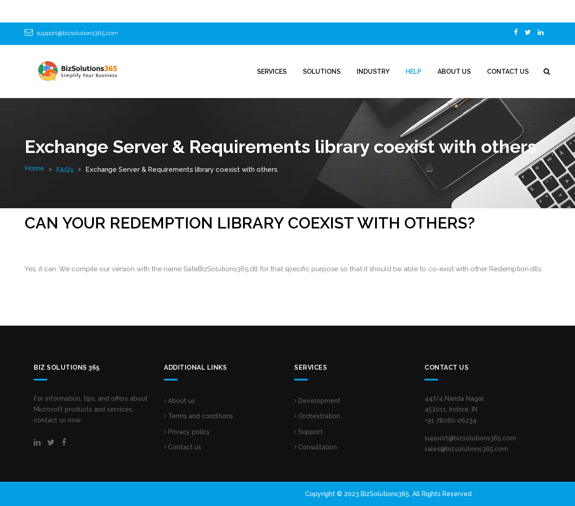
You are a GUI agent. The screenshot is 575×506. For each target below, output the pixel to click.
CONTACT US (508, 71)
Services (272, 71)
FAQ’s (65, 170)
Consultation (315, 447)
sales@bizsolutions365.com (466, 448)
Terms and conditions (198, 416)
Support (308, 431)
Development (317, 400)
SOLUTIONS (322, 71)
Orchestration (317, 416)
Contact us (182, 447)
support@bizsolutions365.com (77, 33)
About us (179, 400)
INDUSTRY (373, 71)
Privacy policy (187, 431)
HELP (413, 71)
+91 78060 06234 (451, 420)
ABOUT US (454, 71)
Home (34, 168)
